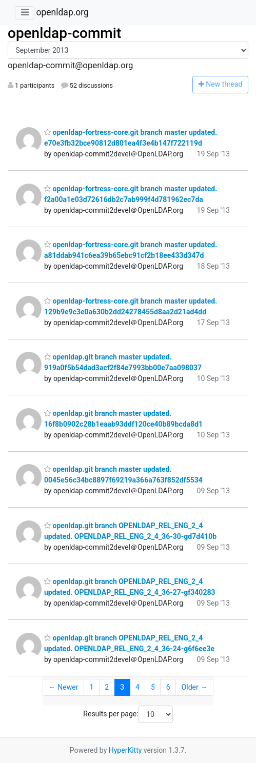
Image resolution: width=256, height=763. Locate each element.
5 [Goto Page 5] (153, 687)
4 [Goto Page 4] (137, 687)
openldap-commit (64, 33)
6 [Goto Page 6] (168, 687)
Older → (195, 687)
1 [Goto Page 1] (91, 687)
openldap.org (62, 12)
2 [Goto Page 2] (107, 687)
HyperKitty (125, 750)
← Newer (63, 687)
